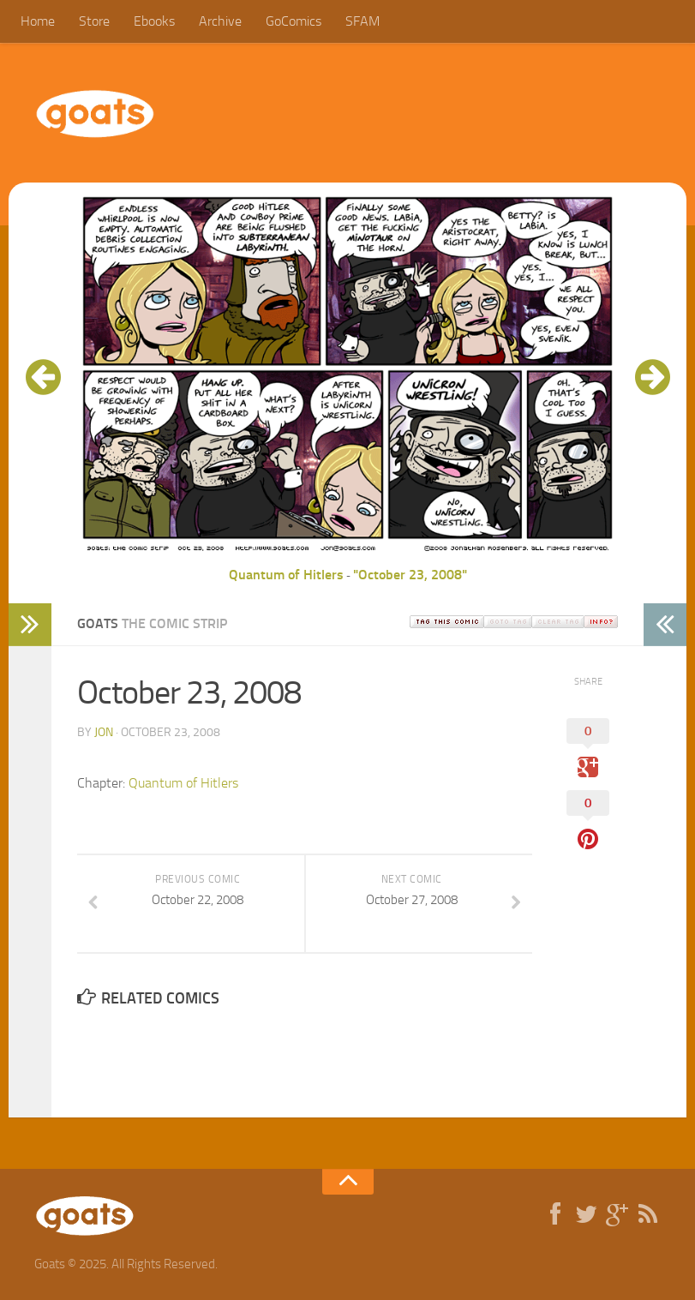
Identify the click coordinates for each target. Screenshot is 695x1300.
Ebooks (154, 21)
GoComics (293, 21)
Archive (220, 21)
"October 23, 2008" (410, 574)
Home (38, 21)
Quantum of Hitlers (286, 574)
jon (103, 732)
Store (94, 21)
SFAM (362, 21)
